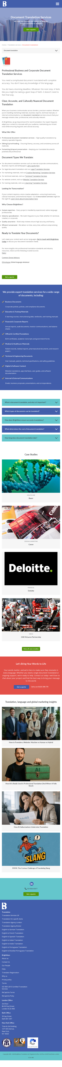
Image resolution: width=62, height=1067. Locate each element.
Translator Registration (10, 973)
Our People (6, 965)
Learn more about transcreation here (24, 199)
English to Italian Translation (12, 940)
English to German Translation (13, 929)
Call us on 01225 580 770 (39, 687)
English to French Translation (12, 933)
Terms (4, 983)
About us (5, 958)
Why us (4, 976)
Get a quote (31, 30)
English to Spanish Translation (13, 937)
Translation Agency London (12, 922)
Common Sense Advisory (11, 258)
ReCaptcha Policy (8, 996)
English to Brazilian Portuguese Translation (18, 951)
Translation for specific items (12, 919)
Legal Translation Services (40, 169)
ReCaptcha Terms (8, 992)
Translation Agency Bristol (11, 926)
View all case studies (31, 649)
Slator (4, 253)
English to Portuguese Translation (14, 947)
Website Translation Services (33, 180)
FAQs (4, 969)
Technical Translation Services (36, 176)
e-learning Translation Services (36, 183)
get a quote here (33, 166)
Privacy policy (6, 980)
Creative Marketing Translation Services (40, 173)
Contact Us (6, 962)
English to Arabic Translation (12, 944)
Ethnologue (6, 262)
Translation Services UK (10, 915)
